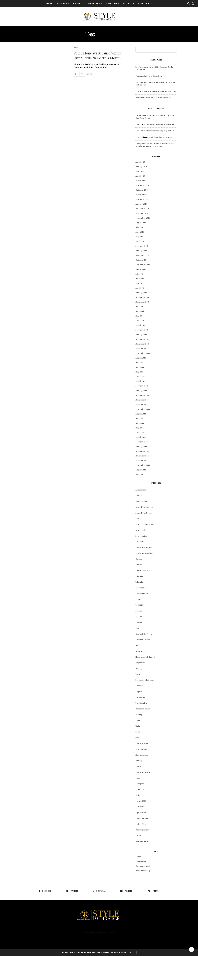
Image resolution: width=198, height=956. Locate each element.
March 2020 (140, 180)
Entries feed (140, 861)
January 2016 (141, 334)
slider (138, 795)
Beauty (77, 3)
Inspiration (140, 662)
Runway (139, 760)
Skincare (139, 789)
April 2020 (140, 176)
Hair (137, 645)
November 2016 (142, 301)
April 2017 (139, 287)
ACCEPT (132, 952)
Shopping (139, 783)
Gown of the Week (143, 633)
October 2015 (141, 348)
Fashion (62, 3)
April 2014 (139, 432)
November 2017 (142, 255)
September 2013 (142, 465)
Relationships (141, 754)
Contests (139, 559)
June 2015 (139, 367)
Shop (137, 778)
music (138, 720)
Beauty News (141, 501)
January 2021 (141, 166)
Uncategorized (142, 829)
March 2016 (140, 325)
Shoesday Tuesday (144, 772)
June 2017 (139, 278)
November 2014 (142, 399)
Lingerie (139, 691)
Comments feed (142, 866)
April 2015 (139, 376)
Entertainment (141, 593)
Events (138, 599)
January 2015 (141, 390)
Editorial (139, 576)
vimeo (153, 891)
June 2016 (139, 311)
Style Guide (140, 812)
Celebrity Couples (143, 547)
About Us (111, 3)
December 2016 (142, 297)
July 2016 (139, 306)
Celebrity (139, 541)
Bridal (138, 518)
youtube (126, 891)
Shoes (138, 766)
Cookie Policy (120, 952)
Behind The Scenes (144, 507)
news (137, 731)
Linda (138, 124)
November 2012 (142, 474)
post (137, 737)
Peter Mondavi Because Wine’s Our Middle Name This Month (98, 55)
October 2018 (141, 213)
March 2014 (140, 437)
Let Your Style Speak (144, 680)
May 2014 (139, 427)
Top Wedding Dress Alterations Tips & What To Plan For (155, 83)
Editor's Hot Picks (143, 570)
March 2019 (140, 194)
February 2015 (141, 385)
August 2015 (140, 357)
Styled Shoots (141, 818)
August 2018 (140, 222)
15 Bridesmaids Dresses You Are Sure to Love (155, 91)
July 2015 (139, 362)
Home (48, 3)
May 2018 (139, 236)
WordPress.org (142, 870)
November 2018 (142, 208)
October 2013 (141, 460)
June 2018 (139, 231)
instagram (99, 891)
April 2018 (139, 241)
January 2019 (141, 204)
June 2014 (139, 423)
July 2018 (139, 227)
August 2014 (140, 413)
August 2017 (140, 269)
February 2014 (141, 441)
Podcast (128, 3)
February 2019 (141, 199)
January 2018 (141, 250)
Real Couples (141, 749)
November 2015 (142, 343)
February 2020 (142, 185)
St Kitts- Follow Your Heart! (161, 137)
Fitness (138, 622)
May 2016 (139, 315)
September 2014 (142, 409)
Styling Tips (140, 824)
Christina (139, 115)
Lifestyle (94, 3)
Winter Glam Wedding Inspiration (159, 124)
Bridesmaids (141, 536)
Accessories (141, 489)
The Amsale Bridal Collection (148, 75)
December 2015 (142, 339)
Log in (138, 856)
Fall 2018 (139, 605)
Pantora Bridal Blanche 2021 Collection (153, 97)
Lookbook (140, 697)
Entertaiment (141, 587)
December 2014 (142, 395)
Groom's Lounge (142, 639)
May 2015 (139, 371)
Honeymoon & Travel (145, 657)
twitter (72, 891)
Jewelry (139, 668)
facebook (45, 891)
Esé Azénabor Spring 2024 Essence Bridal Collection (154, 68)
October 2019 (141, 190)
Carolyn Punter (142, 143)
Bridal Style (140, 530)
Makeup (139, 714)
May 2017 (139, 283)
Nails (137, 726)
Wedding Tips (141, 841)
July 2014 (139, 418)
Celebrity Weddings (144, 553)
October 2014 (141, 404)
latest (138, 674)
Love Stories (141, 703)
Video (138, 835)
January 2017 (141, 292)
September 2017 (142, 264)
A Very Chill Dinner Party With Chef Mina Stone (154, 116)
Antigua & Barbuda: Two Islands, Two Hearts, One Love (155, 144)
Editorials (139, 582)
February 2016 (141, 329)
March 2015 (140, 381)
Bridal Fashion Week (144, 524)
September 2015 (142, 353)
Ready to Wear (142, 743)
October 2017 (141, 259)
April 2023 (140, 162)
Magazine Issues (142, 708)
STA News (139, 806)
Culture (138, 564)
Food (76, 48)
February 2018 (141, 245)
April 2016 (139, 320)
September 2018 (142, 217)
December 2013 (142, 451)
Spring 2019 (140, 801)
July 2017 (139, 273)
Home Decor (141, 651)
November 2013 (142, 455)
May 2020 (139, 171)
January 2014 (141, 446)
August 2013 (140, 469)
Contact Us (145, 3)
